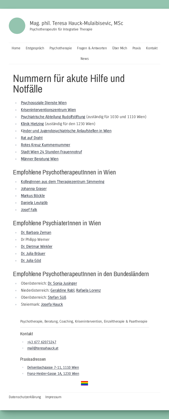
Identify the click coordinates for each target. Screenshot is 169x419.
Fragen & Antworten (92, 48)
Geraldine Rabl (62, 290)
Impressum (53, 397)
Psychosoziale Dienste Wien (44, 102)
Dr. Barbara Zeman (36, 232)
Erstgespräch (35, 48)
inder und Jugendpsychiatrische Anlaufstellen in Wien (67, 130)
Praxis (136, 48)
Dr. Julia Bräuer (33, 253)
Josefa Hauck (52, 304)
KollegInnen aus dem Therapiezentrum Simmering (62, 181)
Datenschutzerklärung (25, 397)
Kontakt (151, 48)
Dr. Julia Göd (31, 260)
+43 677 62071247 (41, 342)
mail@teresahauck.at (42, 348)
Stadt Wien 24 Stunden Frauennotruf (51, 151)
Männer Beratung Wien (40, 158)
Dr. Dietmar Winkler (36, 246)
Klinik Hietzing (32, 123)
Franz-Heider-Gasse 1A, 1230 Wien (53, 373)
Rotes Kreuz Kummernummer (45, 144)
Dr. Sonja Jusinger (62, 283)
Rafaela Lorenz (88, 290)
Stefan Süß (57, 297)
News (85, 59)
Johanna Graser (34, 188)
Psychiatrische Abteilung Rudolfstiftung (53, 116)
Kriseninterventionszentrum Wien (48, 109)
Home (16, 48)
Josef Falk (29, 209)
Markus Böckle (33, 195)
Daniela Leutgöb (34, 202)
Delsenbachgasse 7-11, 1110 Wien (53, 367)
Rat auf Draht (32, 137)
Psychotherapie (61, 48)
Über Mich (119, 48)
